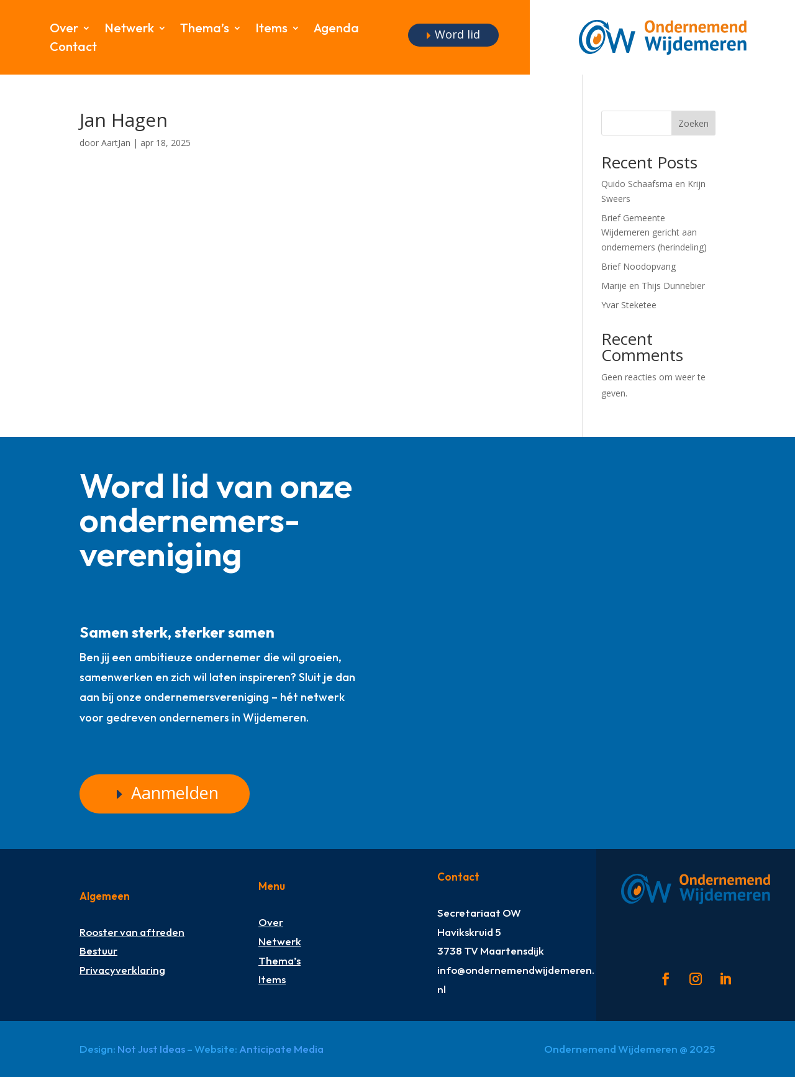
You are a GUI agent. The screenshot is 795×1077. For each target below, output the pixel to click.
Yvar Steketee (628, 305)
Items (271, 29)
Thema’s (204, 29)
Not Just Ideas (151, 1048)
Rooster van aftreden (132, 931)
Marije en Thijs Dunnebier (653, 285)
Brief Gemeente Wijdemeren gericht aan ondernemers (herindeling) (654, 233)
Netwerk (129, 29)
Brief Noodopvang (638, 266)
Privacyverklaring (122, 969)
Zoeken (693, 123)
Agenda (336, 29)
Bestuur (98, 950)
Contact (73, 48)
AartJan (115, 143)
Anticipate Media (281, 1048)
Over (64, 29)
